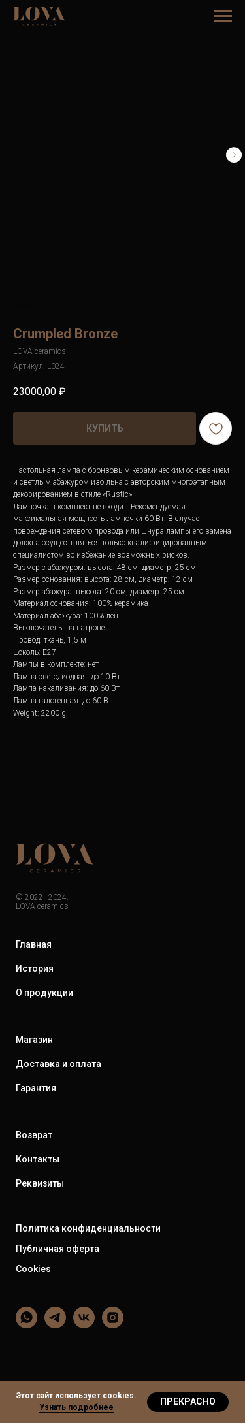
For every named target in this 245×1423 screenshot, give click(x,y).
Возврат (34, 1135)
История (35, 968)
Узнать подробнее (76, 1407)
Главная (34, 944)
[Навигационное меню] (223, 16)
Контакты (37, 1159)
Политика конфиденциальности (88, 1228)
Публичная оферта (57, 1248)
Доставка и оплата (58, 1064)
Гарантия (36, 1088)
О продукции (44, 992)
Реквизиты (40, 1183)
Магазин (34, 1039)
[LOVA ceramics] (26, 1324)
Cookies (33, 1269)
